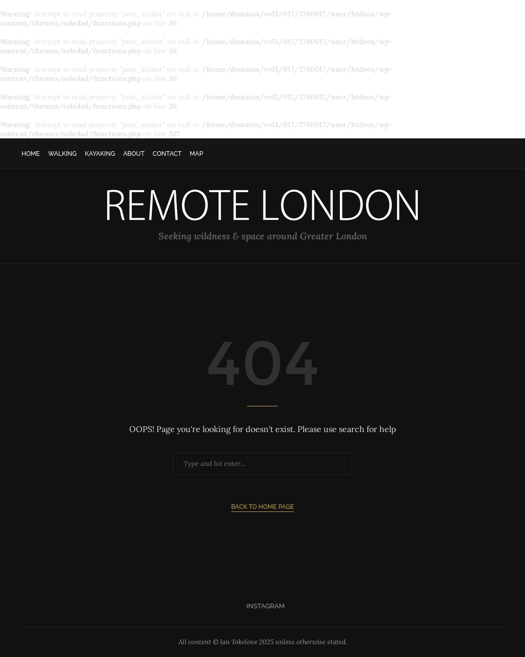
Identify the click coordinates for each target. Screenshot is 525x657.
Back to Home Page (262, 506)
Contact (167, 153)
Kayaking (100, 153)
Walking (62, 153)
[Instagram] (262, 606)
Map (196, 153)
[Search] (498, 154)
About (134, 153)
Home (31, 153)
